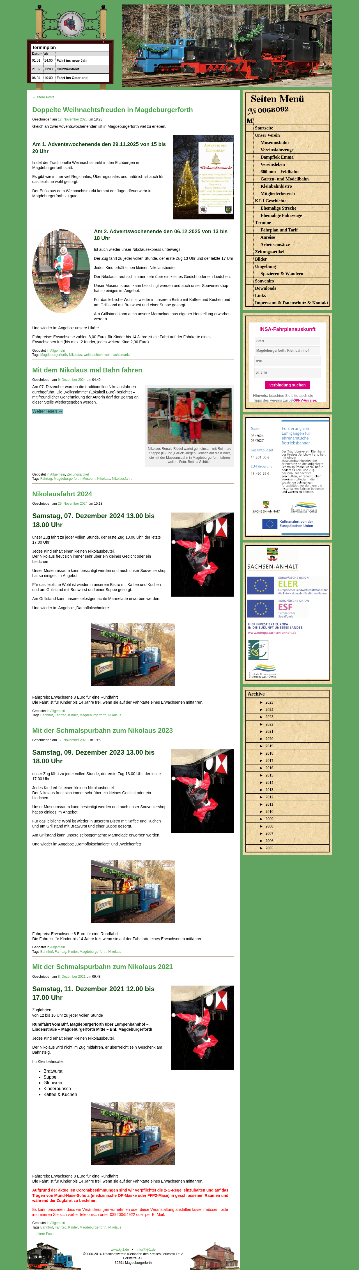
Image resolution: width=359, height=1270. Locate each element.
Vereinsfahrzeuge (277, 149)
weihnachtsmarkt (117, 355)
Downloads (265, 288)
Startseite (264, 128)
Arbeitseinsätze (275, 244)
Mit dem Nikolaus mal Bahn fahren (87, 370)
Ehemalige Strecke (278, 208)
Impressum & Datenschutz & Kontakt (291, 302)
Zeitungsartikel (78, 474)
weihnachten (93, 355)
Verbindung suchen (287, 385)
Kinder (73, 715)
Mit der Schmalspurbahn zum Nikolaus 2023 (102, 730)
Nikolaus (75, 355)
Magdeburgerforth (53, 355)
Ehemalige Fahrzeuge (281, 215)
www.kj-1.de (120, 1250)
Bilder (261, 259)
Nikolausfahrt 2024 (62, 494)
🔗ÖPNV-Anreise (302, 400)
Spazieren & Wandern (282, 273)
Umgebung (265, 266)
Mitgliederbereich (278, 193)
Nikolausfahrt (122, 479)
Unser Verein (267, 135)
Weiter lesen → (47, 411)
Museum (88, 479)
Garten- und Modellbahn (285, 179)
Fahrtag (46, 479)
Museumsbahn (275, 142)
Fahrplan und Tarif (279, 230)
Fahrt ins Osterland (72, 78)
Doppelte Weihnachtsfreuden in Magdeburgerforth (112, 109)
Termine (263, 222)
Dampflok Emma (277, 157)
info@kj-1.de (146, 1250)
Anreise (267, 237)
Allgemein (57, 351)
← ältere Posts (43, 97)
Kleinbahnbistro (276, 186)
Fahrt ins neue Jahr (72, 60)
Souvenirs (264, 281)
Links (260, 295)
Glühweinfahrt (68, 69)
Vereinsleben (273, 164)
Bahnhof (46, 715)
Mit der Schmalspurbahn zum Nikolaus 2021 (102, 966)
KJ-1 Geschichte (270, 200)
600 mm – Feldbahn (280, 171)
